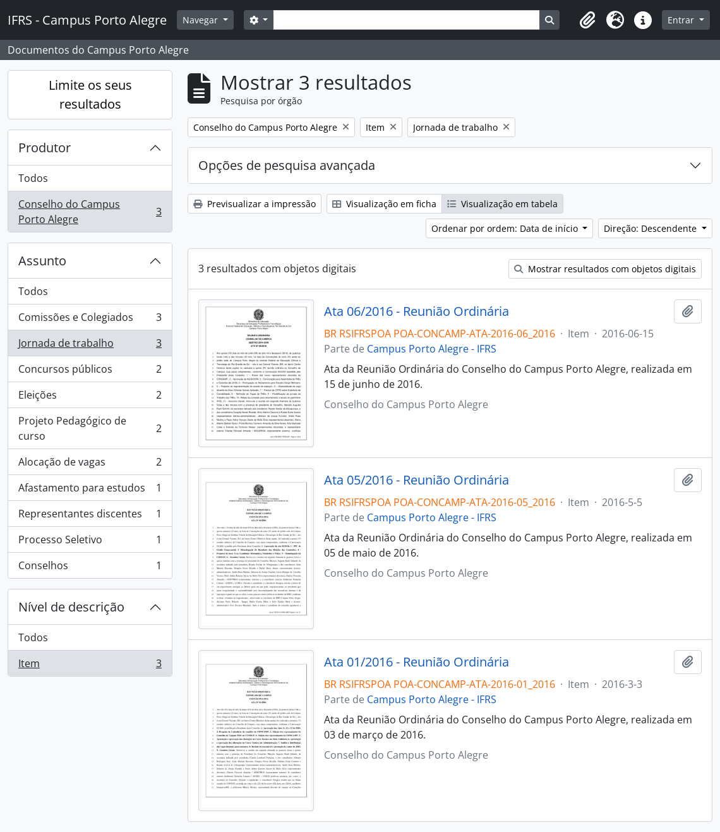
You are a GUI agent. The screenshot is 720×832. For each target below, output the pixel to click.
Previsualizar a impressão (254, 204)
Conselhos (90, 568)
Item (90, 666)
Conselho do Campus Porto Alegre (90, 211)
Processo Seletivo (90, 542)
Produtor (44, 147)
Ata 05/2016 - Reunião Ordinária (416, 480)
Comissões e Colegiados (90, 320)
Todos (33, 178)
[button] (587, 20)
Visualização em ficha (384, 204)
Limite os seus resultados (90, 94)
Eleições (90, 397)
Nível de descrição (71, 606)
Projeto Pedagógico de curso (90, 428)
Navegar (201, 20)
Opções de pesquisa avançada (286, 165)
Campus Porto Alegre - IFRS (431, 349)
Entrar (682, 20)
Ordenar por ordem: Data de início (505, 228)
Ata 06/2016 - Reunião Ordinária (416, 311)
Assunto (42, 260)
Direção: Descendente (651, 228)
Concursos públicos (90, 371)
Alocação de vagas (90, 464)
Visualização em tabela (502, 204)
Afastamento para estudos (90, 490)
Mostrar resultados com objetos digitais (605, 269)
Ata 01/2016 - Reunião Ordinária (416, 662)
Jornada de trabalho (90, 345)
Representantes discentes (90, 516)
